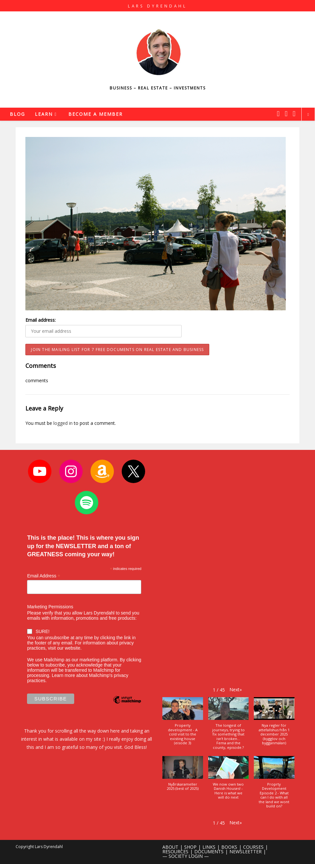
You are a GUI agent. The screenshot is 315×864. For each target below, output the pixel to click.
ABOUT (170, 847)
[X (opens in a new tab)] (278, 113)
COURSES (253, 847)
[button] (235, 689)
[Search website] (308, 114)
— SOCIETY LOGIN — (185, 856)
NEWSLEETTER (245, 851)
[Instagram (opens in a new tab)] (286, 113)
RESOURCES (175, 851)
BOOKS (229, 847)
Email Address (43, 576)
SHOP (190, 847)
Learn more (63, 675)
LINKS (208, 847)
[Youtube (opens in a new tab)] (294, 113)
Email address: (40, 320)
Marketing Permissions (50, 606)
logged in (63, 423)
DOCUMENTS (209, 851)
